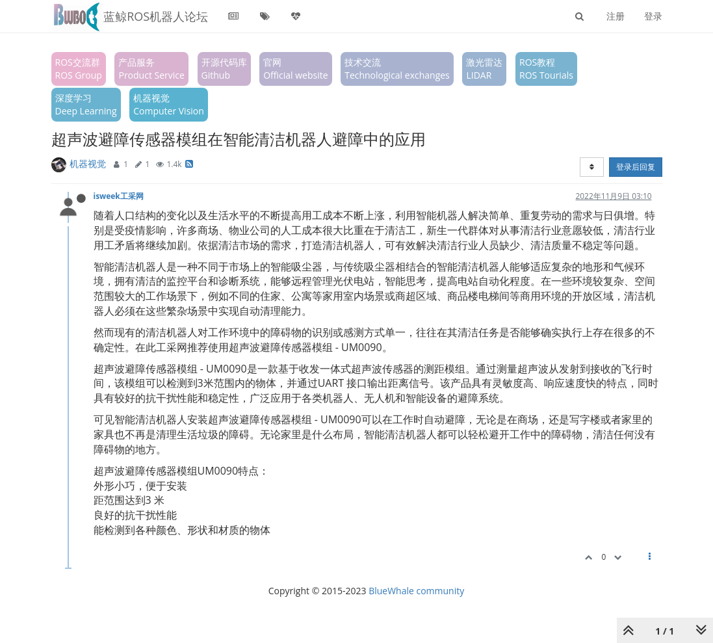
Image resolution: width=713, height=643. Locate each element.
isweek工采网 (119, 195)
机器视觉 (88, 163)
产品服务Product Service (151, 68)
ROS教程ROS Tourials (546, 68)
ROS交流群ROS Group (78, 68)
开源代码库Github (224, 68)
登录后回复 (635, 166)
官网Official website (295, 68)
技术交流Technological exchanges (397, 68)
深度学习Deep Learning (86, 104)
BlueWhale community (416, 590)
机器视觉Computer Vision (168, 104)
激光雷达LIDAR (484, 68)
